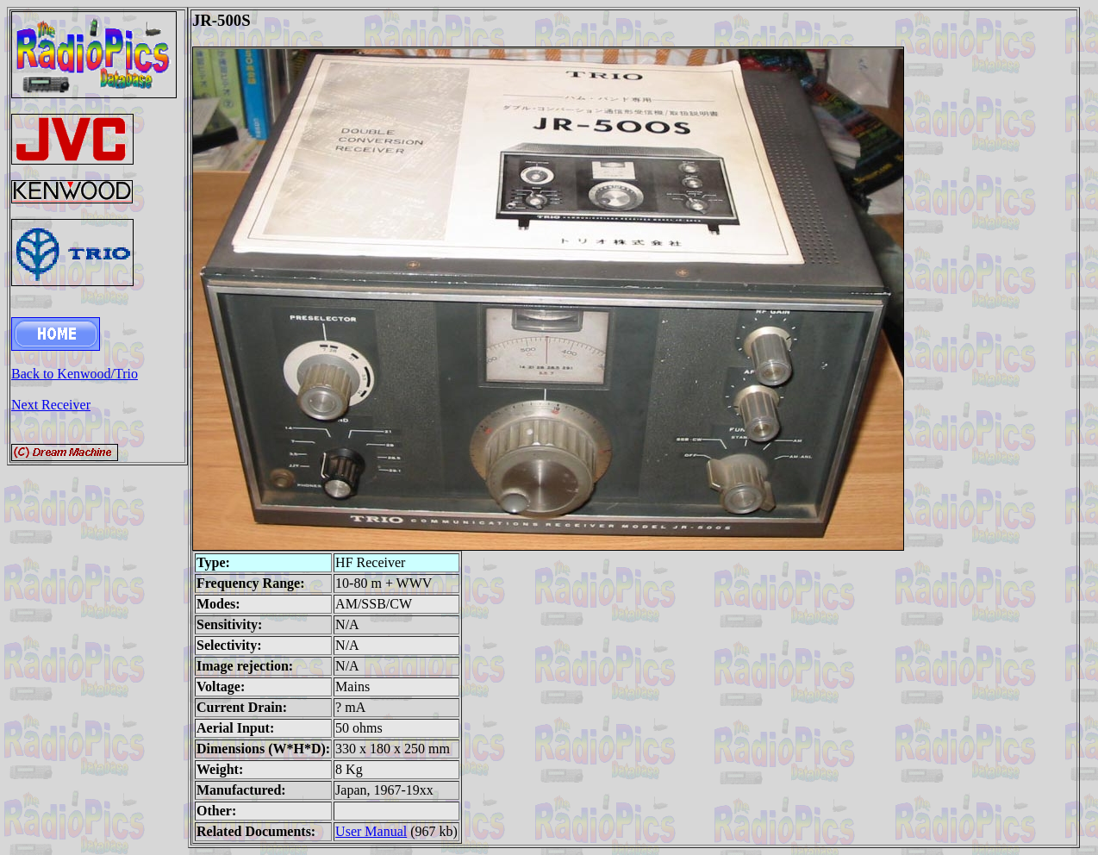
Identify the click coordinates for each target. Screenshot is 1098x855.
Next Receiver (50, 404)
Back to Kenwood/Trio (74, 373)
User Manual (371, 831)
